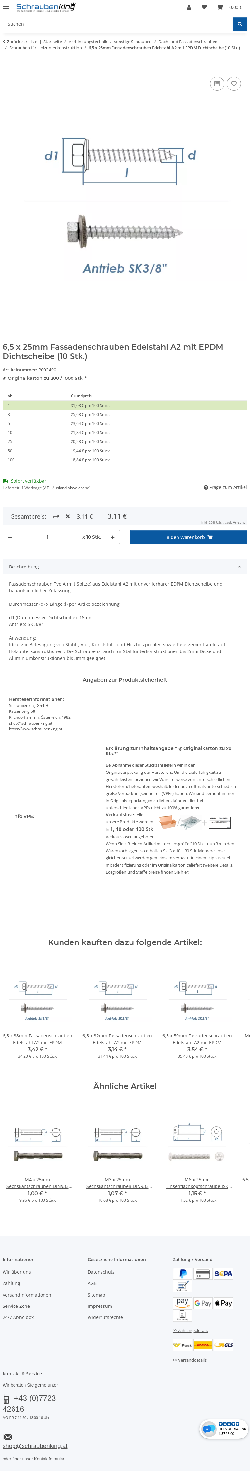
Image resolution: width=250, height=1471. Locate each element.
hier (184, 872)
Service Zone (16, 1306)
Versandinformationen (27, 1295)
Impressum (100, 1306)
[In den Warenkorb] (8, 67)
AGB (92, 1283)
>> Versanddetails (190, 1360)
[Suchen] (240, 24)
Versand (239, 522)
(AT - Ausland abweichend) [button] (67, 488)
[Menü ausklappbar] (6, 4)
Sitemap (96, 1295)
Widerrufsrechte (105, 1317)
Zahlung (11, 1283)
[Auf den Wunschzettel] (234, 84)
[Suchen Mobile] (118, 24)
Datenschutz (101, 1272)
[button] (189, 7)
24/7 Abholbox (18, 1317)
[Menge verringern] (10, 537)
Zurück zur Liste (22, 41)
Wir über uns (17, 1272)
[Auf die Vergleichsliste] (217, 84)
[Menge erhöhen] (112, 537)
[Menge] (47, 537)
